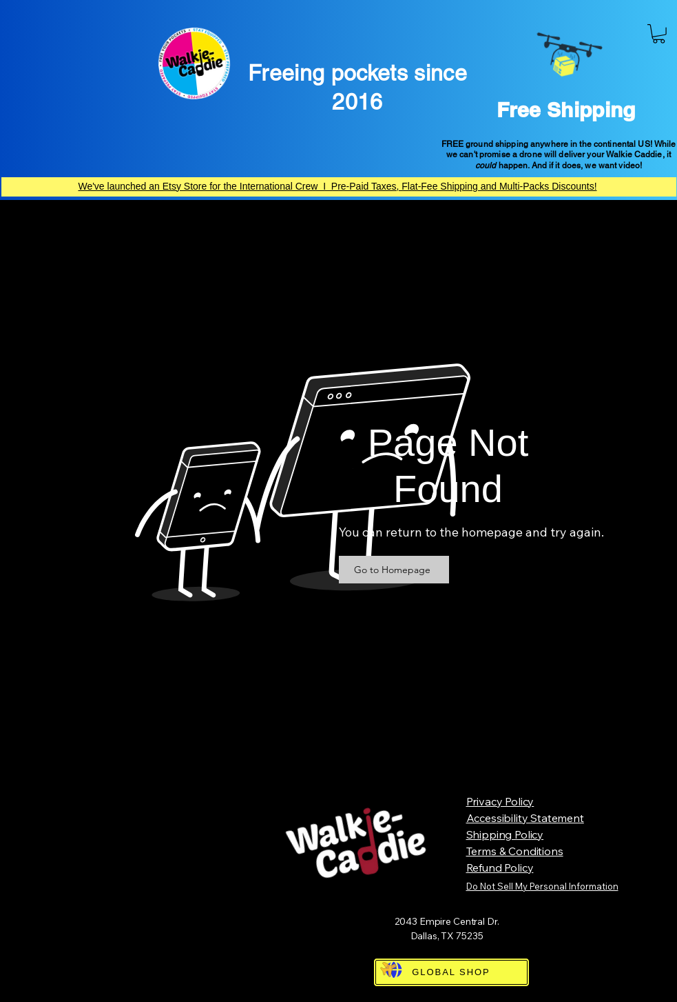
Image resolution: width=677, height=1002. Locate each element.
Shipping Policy (505, 834)
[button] (658, 33)
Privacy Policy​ (500, 801)
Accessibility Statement (525, 818)
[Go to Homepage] (394, 569)
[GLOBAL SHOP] (451, 972)
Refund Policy (500, 867)
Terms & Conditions (514, 851)
